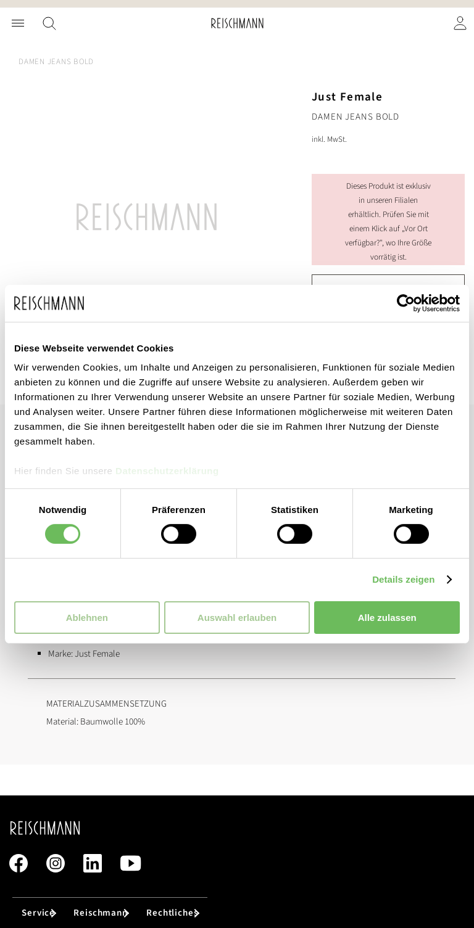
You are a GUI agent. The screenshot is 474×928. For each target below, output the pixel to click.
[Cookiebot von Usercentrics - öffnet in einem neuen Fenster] (406, 303)
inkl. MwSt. (329, 139)
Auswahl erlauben (237, 617)
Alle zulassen (387, 617)
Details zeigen (403, 579)
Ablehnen (87, 617)
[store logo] (237, 23)
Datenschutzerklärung (167, 471)
